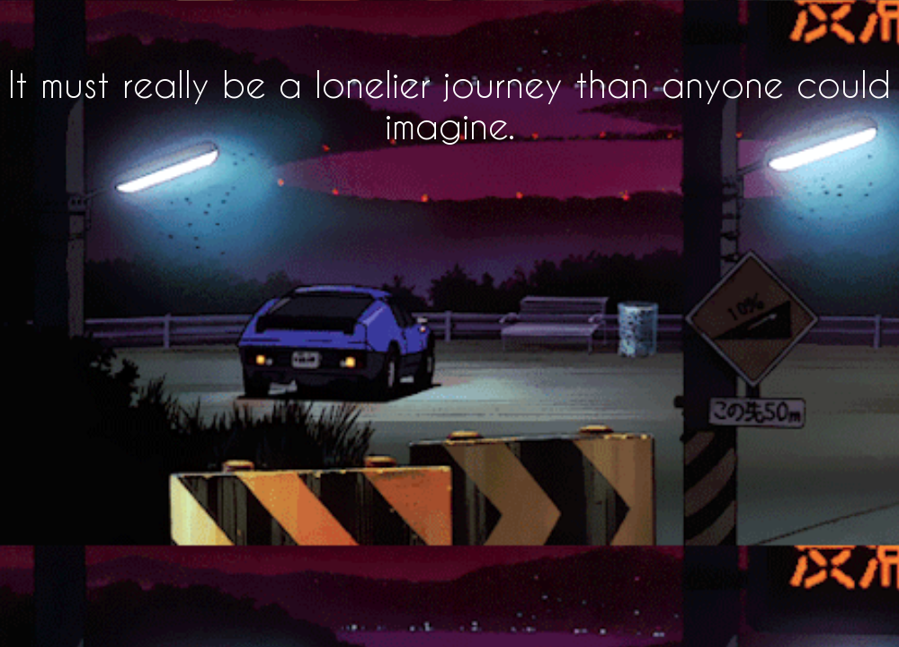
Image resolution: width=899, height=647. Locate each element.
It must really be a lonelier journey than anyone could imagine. (449, 104)
